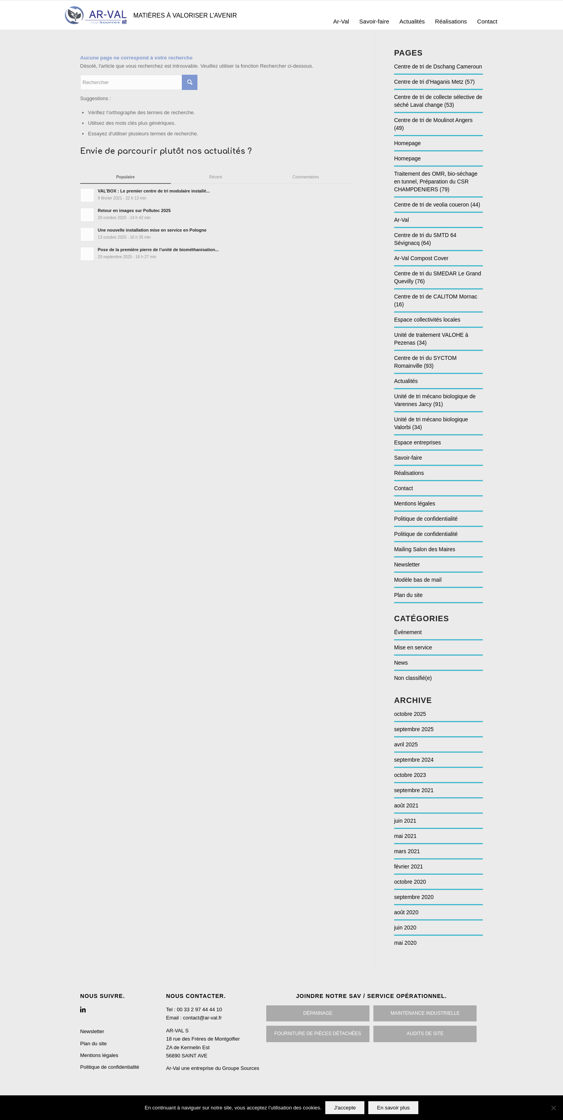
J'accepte (345, 1108)
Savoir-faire (408, 458)
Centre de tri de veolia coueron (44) (437, 204)
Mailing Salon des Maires (424, 549)
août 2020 (406, 912)
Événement (408, 632)
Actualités (406, 381)
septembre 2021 (414, 790)
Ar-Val (401, 220)
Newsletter (407, 564)
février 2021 (408, 866)
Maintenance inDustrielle (425, 1013)
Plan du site (408, 595)
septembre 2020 (414, 897)
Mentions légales (414, 503)
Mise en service (413, 647)
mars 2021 (407, 851)
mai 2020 (405, 943)
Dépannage (317, 1013)
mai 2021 (405, 836)
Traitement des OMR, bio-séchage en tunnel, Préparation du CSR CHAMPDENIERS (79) (435, 181)
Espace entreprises (417, 442)
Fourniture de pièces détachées (317, 1033)
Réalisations (409, 473)
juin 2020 (405, 927)
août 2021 (406, 805)
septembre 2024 (414, 760)
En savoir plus (393, 1108)
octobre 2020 (410, 882)
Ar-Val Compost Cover (421, 258)
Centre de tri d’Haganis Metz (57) (434, 82)
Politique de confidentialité (426, 519)
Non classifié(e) (413, 678)
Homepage (407, 143)
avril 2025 (406, 744)
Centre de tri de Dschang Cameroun (438, 66)
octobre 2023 (410, 775)
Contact (403, 488)
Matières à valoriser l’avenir (185, 15)
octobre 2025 (410, 714)
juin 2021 (405, 821)
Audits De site (425, 1033)
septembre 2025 (414, 729)
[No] (553, 1108)
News (401, 663)
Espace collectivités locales (427, 319)
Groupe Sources (240, 1068)
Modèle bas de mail (417, 580)
